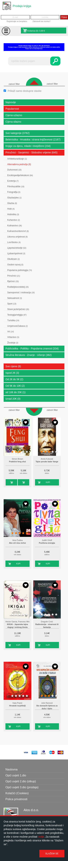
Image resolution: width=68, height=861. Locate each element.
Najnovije (10, 102)
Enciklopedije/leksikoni (20, 175)
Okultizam (13, 259)
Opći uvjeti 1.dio (15, 775)
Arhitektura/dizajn (17, 159)
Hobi (11, 209)
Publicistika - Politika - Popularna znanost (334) (32, 348)
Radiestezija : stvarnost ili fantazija (47, 625)
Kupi (8, 482)
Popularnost (12, 108)
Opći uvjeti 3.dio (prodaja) (21, 787)
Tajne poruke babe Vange (47, 462)
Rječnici (13, 281)
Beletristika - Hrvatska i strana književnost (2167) (32, 139)
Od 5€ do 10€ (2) (15, 385)
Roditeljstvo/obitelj (18, 287)
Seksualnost (14, 298)
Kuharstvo (13, 220)
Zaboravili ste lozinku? (41, 21)
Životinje (12, 342)
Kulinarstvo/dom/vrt (18, 231)
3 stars (19, 452)
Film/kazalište (15, 186)
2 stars (16, 452)
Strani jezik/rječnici (18, 309)
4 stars (23, 452)
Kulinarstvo (14, 225)
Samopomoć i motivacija (21, 292)
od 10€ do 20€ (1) (15, 392)
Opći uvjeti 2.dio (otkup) (20, 781)
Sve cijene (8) (13, 366)
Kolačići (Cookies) (17, 793)
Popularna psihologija (19, 270)
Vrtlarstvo (13, 337)
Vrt (10, 331)
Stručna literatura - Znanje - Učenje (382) (28, 355)
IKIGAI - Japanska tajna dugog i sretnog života (17, 625)
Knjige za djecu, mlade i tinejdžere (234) (28, 146)
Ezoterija (12, 181)
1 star (12, 452)
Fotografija (13, 192)
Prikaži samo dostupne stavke (24, 90)
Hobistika (13, 214)
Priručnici (13, 276)
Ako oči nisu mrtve (17, 543)
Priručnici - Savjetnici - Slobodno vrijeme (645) (31, 152)
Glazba (12, 203)
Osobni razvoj (15, 264)
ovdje (41, 836)
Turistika (13, 320)
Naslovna (11, 769)
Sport (11, 303)
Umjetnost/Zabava (17, 326)
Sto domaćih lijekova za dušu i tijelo (46, 707)
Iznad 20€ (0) (12, 398)
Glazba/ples (14, 197)
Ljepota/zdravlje (16, 248)
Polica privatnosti (16, 799)
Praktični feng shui (17, 462)
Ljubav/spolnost (16, 253)
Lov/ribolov (14, 242)
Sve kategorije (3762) (17, 133)
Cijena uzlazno (13, 115)
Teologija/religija (17, 315)
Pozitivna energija (47, 543)
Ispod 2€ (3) (12, 372)
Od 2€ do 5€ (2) (14, 379)
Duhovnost (14, 169)
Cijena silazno (13, 121)
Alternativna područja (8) (19, 164)
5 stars (27, 452)
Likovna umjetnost (17, 236)
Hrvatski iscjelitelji (17, 706)
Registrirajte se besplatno (17, 21)
